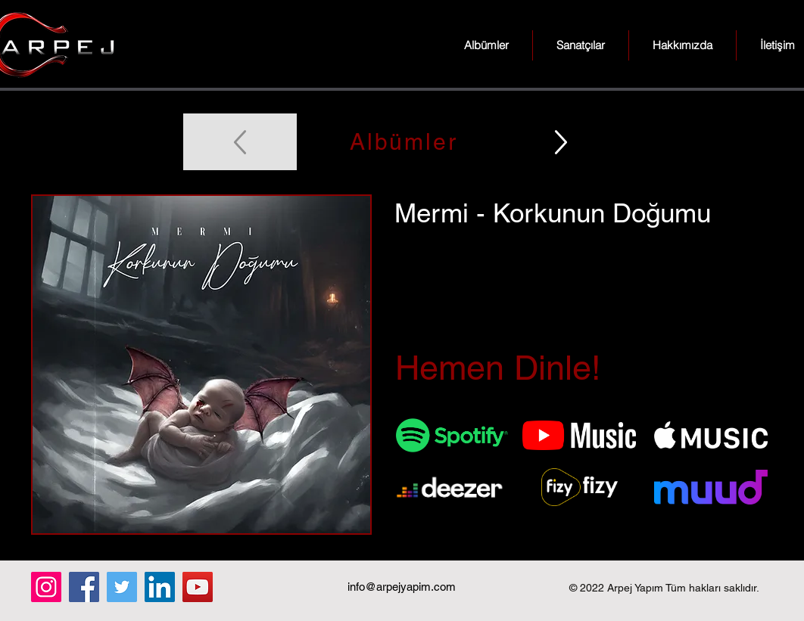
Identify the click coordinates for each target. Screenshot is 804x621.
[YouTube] (197, 587)
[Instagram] (46, 587)
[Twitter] (122, 587)
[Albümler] (402, 141)
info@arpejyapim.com (401, 586)
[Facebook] (84, 587)
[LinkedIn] (160, 587)
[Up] (561, 141)
